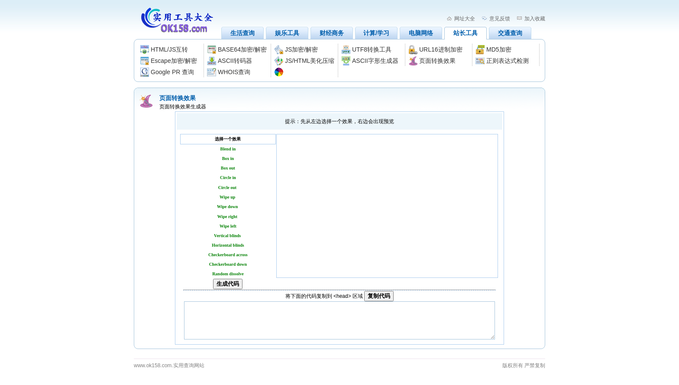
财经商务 (332, 32)
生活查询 (242, 32)
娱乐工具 (287, 32)
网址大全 (464, 19)
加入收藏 (534, 19)
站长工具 (465, 32)
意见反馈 (499, 19)
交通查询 (510, 32)
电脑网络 (421, 32)
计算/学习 (376, 32)
